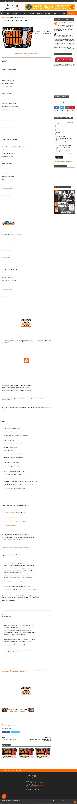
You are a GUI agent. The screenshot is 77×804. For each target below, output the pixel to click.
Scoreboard (8, 17)
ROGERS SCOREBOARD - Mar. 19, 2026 (25, 757)
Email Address (59, 118)
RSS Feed (5, 342)
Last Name (57, 126)
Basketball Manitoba (5, 800)
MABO (37, 597)
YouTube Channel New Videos (63, 144)
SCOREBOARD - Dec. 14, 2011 (14, 21)
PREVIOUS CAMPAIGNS (59, 155)
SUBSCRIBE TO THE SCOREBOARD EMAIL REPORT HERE (15, 671)
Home (3, 17)
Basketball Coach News (62, 138)
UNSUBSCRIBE (69, 155)
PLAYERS (7, 13)
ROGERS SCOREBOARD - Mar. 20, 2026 (8, 757)
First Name (57, 122)
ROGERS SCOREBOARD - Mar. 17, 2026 (42, 757)
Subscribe (20, 53)
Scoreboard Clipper (19, 398)
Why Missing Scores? (33, 53)
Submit (16, 53)
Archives (26, 53)
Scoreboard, (20, 23)
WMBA (31, 597)
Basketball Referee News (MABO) (64, 140)
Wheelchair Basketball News (63, 146)
